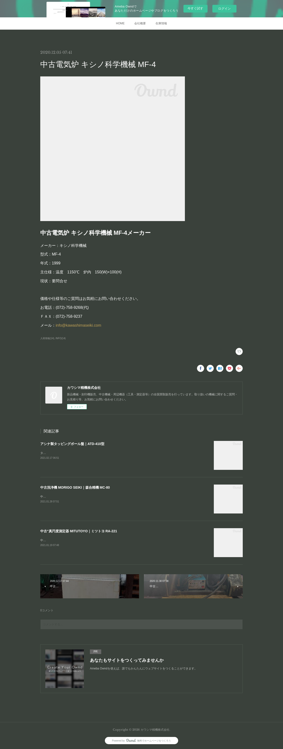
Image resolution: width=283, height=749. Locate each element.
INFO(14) (61, 338)
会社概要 (140, 23)
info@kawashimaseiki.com (78, 325)
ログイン (224, 8)
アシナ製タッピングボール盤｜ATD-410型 (72, 444)
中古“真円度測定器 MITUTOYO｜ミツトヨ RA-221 (78, 531)
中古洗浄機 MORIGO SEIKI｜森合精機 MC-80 (75, 487)
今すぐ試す (195, 8)
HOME (120, 23)
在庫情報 (161, 23)
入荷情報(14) (47, 338)
